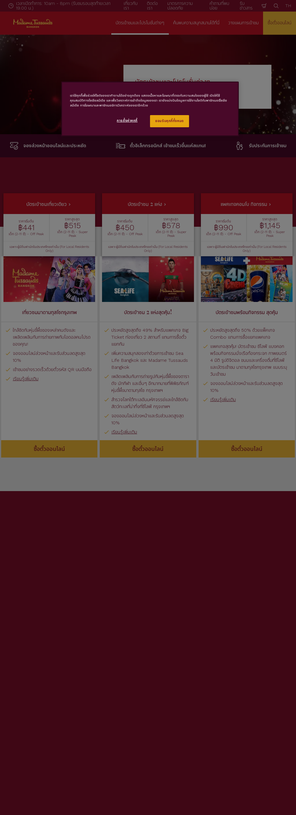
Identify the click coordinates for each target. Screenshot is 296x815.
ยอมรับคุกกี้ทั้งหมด (169, 121)
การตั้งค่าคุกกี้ (127, 121)
